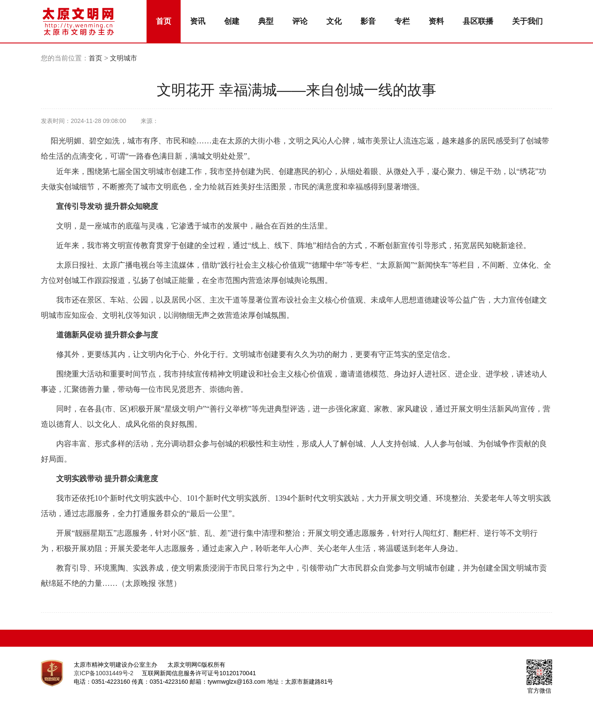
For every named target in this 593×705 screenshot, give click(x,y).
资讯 (197, 21)
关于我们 (527, 21)
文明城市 (123, 58)
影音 (368, 21)
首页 (163, 21)
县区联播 (478, 21)
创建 (231, 21)
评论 (300, 21)
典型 (265, 21)
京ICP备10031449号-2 (103, 673)
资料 (436, 21)
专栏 (402, 21)
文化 (334, 21)
